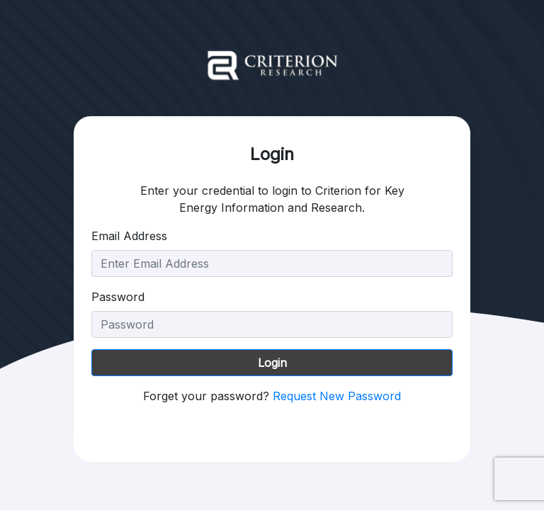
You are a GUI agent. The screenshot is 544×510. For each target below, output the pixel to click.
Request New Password (337, 396)
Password (117, 297)
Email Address (129, 236)
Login (272, 363)
